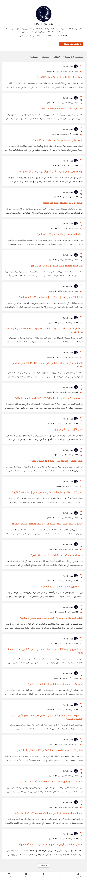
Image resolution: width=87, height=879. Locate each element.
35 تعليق (53, 612)
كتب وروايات (73, 71)
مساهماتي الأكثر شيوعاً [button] (73, 57)
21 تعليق (53, 807)
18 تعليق (50, 357)
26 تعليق (53, 549)
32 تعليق (53, 228)
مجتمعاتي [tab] (45, 57)
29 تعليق (50, 71)
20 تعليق (53, 455)
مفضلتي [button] (34, 57)
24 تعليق (57, 197)
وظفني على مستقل (72, 44)
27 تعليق (53, 643)
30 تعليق (50, 103)
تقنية (75, 486)
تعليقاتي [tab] (56, 57)
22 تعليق (50, 423)
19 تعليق (57, 486)
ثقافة (75, 134)
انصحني (74, 165)
